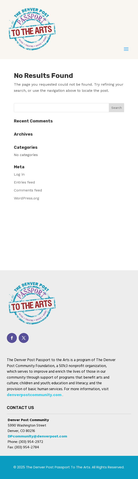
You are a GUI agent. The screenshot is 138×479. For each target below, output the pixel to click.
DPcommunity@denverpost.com (37, 436)
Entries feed (24, 182)
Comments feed (28, 190)
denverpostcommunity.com (34, 394)
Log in (19, 174)
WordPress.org (26, 198)
